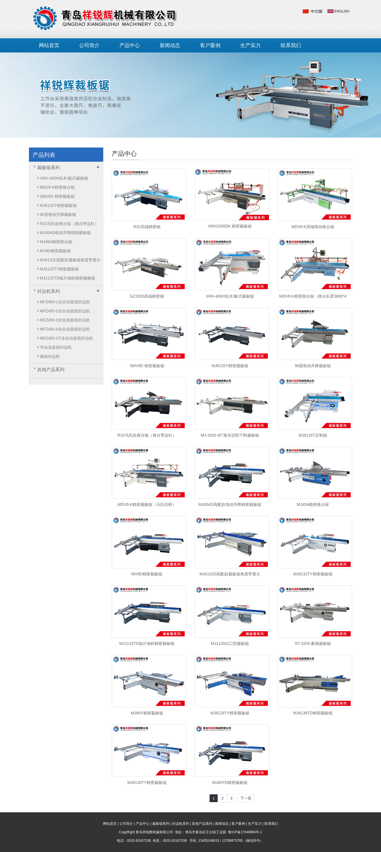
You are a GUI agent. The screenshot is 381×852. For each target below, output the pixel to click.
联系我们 (291, 45)
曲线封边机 (50, 356)
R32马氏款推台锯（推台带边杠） (146, 435)
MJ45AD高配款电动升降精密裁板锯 (229, 504)
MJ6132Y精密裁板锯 (230, 365)
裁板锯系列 (48, 167)
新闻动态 (170, 45)
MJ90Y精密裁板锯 (147, 713)
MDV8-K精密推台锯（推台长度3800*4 (312, 296)
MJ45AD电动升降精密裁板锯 (65, 232)
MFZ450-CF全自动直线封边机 (66, 338)
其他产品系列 (50, 369)
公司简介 (89, 45)
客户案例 (210, 45)
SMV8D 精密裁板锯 (147, 365)
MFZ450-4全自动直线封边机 (65, 329)
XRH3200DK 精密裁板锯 (230, 226)
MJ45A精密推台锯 (313, 504)
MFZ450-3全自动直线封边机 (65, 320)
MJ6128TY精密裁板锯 (229, 713)
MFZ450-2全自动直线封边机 (65, 311)
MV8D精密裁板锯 (146, 574)
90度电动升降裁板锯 (313, 365)
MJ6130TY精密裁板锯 (147, 782)
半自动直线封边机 (56, 347)
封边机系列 (48, 291)
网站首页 (49, 45)
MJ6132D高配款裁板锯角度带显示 (229, 574)
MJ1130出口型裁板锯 (230, 643)
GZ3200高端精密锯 (147, 296)
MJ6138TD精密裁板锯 (312, 713)
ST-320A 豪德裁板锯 (313, 643)
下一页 (245, 798)
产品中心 (129, 45)
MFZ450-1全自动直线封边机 (65, 302)
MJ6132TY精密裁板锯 (312, 574)
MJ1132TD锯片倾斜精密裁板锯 (146, 643)
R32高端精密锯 (147, 226)
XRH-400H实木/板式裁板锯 (230, 296)
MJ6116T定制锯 (313, 435)
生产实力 (250, 45)
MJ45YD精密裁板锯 (229, 782)
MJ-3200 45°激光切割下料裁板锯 (230, 435)
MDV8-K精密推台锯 (57, 187)
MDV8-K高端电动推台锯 (312, 226)
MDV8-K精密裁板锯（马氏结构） (146, 504)
